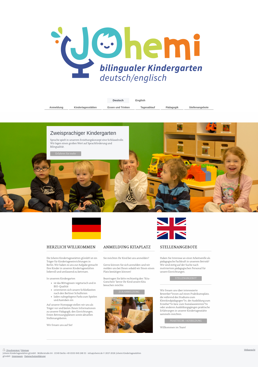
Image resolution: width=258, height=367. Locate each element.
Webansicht (249, 350)
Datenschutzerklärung (35, 356)
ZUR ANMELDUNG (129, 292)
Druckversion (11, 350)
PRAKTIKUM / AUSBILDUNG (186, 320)
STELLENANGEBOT (186, 278)
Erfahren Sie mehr (65, 153)
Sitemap (25, 350)
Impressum (17, 356)
